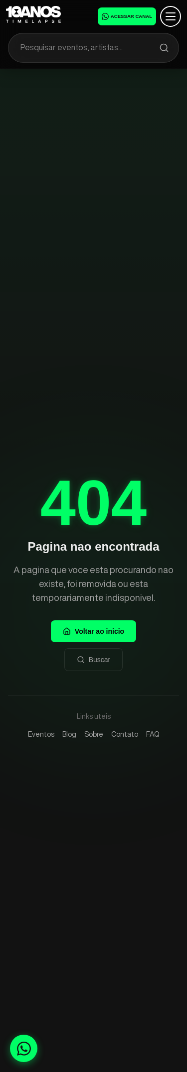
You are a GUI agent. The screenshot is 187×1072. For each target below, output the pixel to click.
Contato (124, 734)
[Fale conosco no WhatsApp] (23, 1048)
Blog (69, 734)
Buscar (94, 660)
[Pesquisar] (164, 48)
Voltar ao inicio (93, 631)
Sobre (93, 734)
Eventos (41, 734)
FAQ (152, 734)
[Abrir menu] (170, 16)
